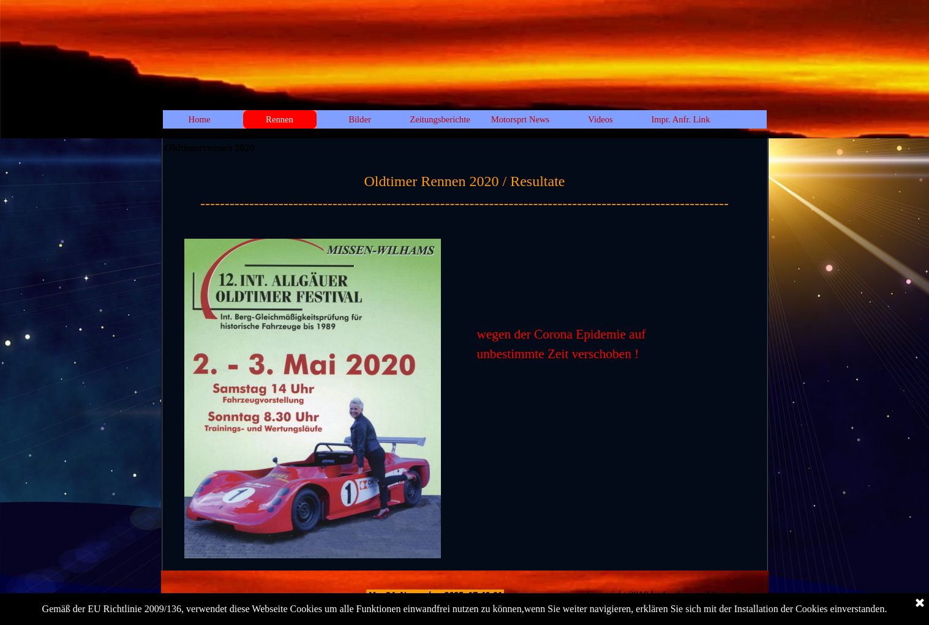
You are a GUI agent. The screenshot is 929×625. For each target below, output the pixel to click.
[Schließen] (920, 603)
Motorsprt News (520, 119)
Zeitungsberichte (440, 119)
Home (200, 119)
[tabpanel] (464, 192)
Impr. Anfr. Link (680, 119)
